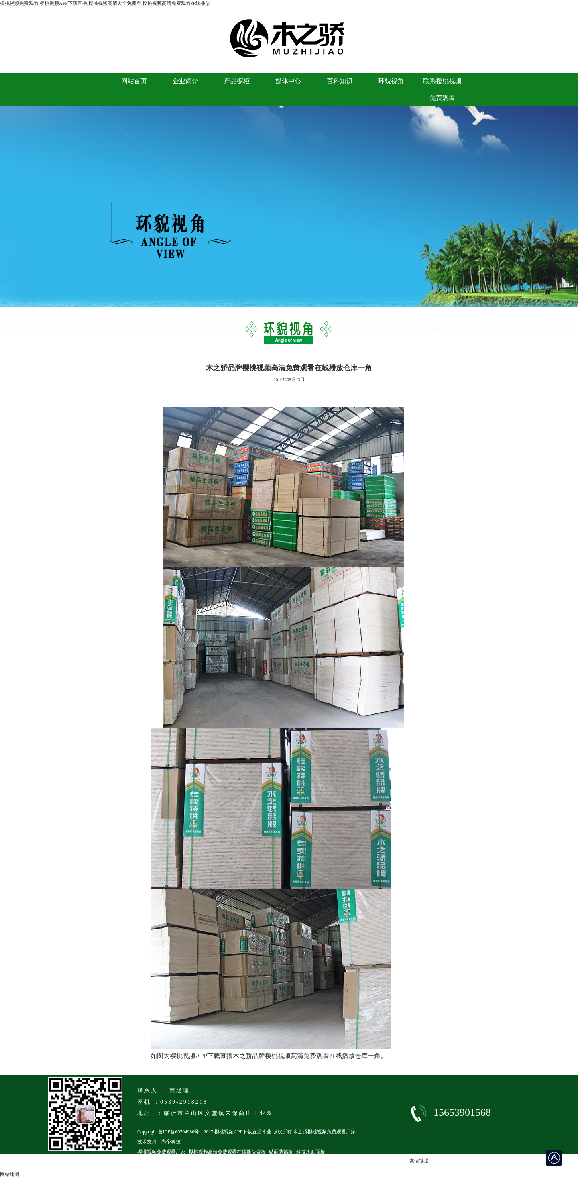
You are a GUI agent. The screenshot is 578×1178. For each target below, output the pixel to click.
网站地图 (9, 1174)
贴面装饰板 (281, 1152)
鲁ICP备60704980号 (178, 1132)
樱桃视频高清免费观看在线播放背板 (227, 1152)
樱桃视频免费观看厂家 (161, 1152)
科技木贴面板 (310, 1152)
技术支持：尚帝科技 (159, 1142)
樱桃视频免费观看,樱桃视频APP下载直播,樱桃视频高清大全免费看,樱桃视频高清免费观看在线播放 (105, 3)
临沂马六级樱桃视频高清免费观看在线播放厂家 (187, 1162)
